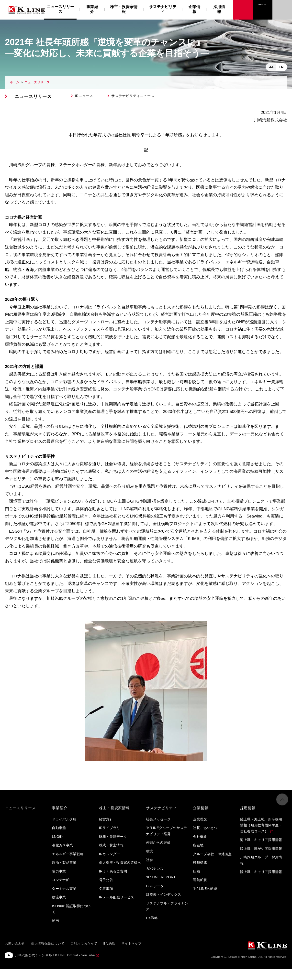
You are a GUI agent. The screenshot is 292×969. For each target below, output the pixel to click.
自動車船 (59, 828)
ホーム (14, 82)
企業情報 (194, 9)
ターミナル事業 (64, 889)
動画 (55, 921)
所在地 (198, 845)
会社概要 (200, 837)
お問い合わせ (282, 4)
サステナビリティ (162, 9)
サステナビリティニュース (132, 96)
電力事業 (59, 871)
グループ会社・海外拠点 (212, 854)
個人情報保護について (48, 943)
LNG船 (57, 837)
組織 (196, 871)
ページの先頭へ (282, 803)
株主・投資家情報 (123, 9)
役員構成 (200, 862)
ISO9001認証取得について (71, 909)
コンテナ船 (60, 880)
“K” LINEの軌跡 (205, 889)
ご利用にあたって (83, 943)
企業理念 (200, 819)
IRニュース (84, 96)
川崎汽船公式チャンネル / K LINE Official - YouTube (55, 955)
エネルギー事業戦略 (67, 854)
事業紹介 (92, 9)
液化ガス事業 (62, 845)
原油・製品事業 (64, 862)
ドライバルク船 (64, 819)
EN (281, 67)
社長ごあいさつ (205, 828)
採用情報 (219, 9)
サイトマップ (131, 943)
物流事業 (59, 897)
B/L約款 (109, 943)
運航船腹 (200, 880)
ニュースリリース (37, 82)
